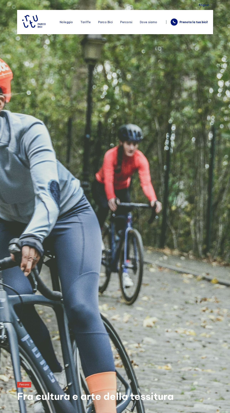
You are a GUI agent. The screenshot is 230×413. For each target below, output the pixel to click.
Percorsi (24, 384)
